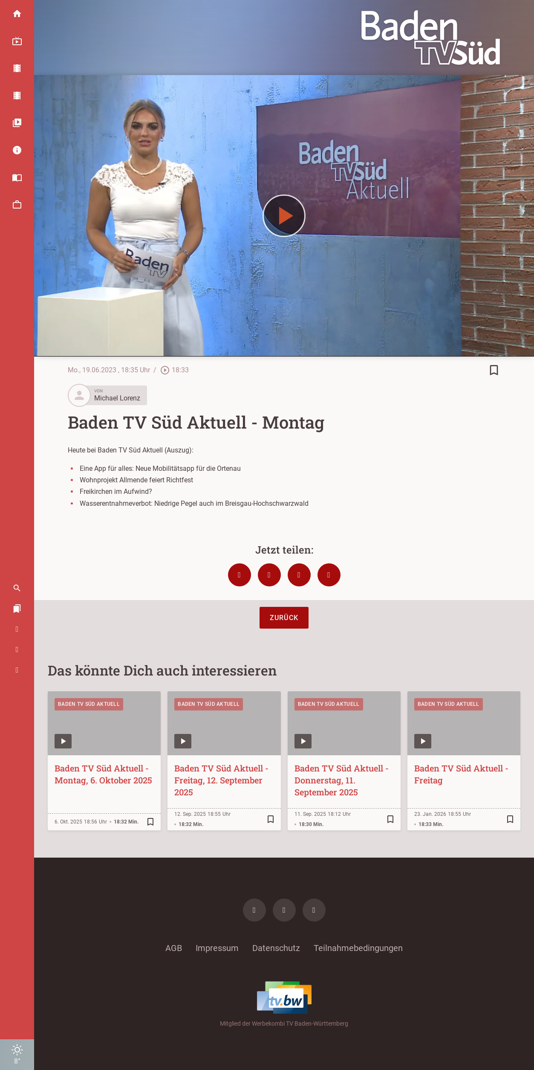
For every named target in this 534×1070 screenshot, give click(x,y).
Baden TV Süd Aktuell (89, 704)
